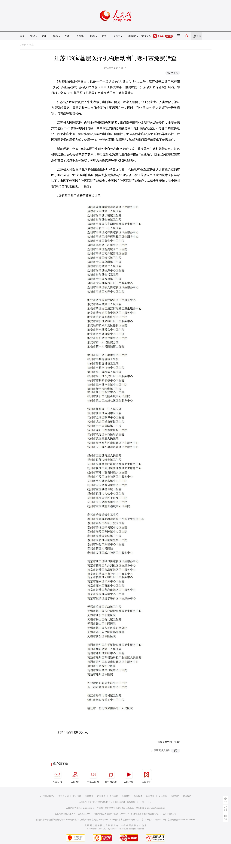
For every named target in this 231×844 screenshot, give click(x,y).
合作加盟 (113, 796)
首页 (22, 36)
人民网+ (75, 776)
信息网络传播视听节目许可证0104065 (53, 820)
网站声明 (150, 796)
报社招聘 (77, 796)
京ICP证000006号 (158, 820)
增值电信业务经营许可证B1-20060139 (111, 814)
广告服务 (101, 796)
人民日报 (57, 776)
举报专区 (146, 36)
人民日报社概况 (47, 796)
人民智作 (146, 776)
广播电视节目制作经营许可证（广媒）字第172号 (153, 814)
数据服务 (138, 796)
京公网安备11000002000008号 (181, 820)
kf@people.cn (89, 808)
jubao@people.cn (144, 802)
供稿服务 (126, 796)
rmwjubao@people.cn (156, 808)
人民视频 (128, 776)
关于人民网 (63, 796)
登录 (198, 36)
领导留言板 (111, 776)
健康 (32, 44)
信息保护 (175, 796)
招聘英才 (89, 796)
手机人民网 (93, 776)
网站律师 (162, 796)
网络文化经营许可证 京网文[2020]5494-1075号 (93, 820)
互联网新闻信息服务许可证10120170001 (73, 814)
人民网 (23, 44)
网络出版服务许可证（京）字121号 (132, 820)
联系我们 (187, 796)
